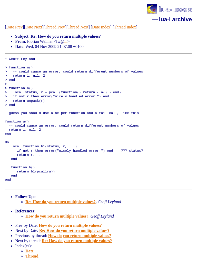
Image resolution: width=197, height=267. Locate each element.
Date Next (33, 27)
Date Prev (14, 27)
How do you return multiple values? (56, 216)
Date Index (101, 27)
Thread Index (125, 27)
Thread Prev (55, 27)
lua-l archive (175, 19)
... (65, 41)
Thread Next (78, 27)
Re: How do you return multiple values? (60, 202)
